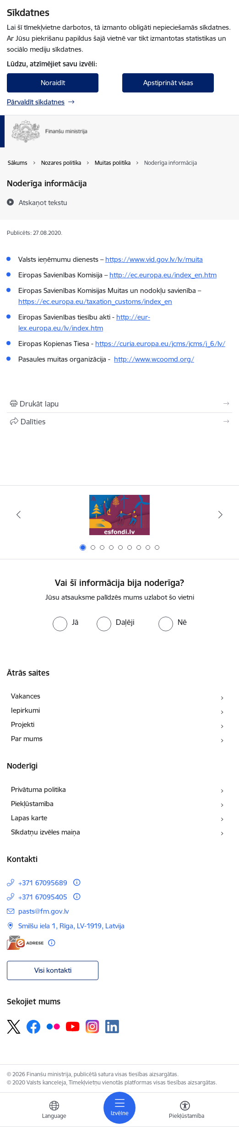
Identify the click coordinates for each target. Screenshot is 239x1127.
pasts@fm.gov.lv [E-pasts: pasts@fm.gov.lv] (43, 911)
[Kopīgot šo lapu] (119, 421)
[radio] (65, 622)
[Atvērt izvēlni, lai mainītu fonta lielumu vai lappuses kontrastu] (185, 1111)
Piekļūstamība (32, 803)
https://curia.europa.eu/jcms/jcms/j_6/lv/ (160, 343)
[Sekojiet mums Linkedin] (112, 1027)
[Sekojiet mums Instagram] (92, 1026)
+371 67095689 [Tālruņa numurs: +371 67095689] (42, 882)
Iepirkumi (25, 710)
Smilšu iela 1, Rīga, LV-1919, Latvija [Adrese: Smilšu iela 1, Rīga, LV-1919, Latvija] (71, 925)
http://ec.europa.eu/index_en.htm (163, 275)
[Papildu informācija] (76, 882)
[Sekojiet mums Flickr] (53, 1026)
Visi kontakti (52, 970)
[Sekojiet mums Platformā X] (14, 1027)
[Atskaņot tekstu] (43, 202)
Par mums (27, 738)
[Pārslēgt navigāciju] (119, 1108)
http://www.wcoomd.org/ (154, 359)
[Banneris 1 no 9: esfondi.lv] (119, 514)
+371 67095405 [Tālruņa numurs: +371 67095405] (42, 897)
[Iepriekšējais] (18, 514)
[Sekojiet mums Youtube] (73, 1026)
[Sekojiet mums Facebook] (33, 1027)
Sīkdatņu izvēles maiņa (45, 832)
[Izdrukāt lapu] (119, 403)
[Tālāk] (220, 514)
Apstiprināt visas (168, 82)
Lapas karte (29, 817)
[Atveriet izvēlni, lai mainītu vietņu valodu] (54, 1111)
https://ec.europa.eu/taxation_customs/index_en (95, 301)
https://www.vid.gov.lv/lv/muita (154, 259)
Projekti (22, 724)
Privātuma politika (38, 789)
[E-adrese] (25, 942)
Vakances (25, 696)
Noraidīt (53, 82)
